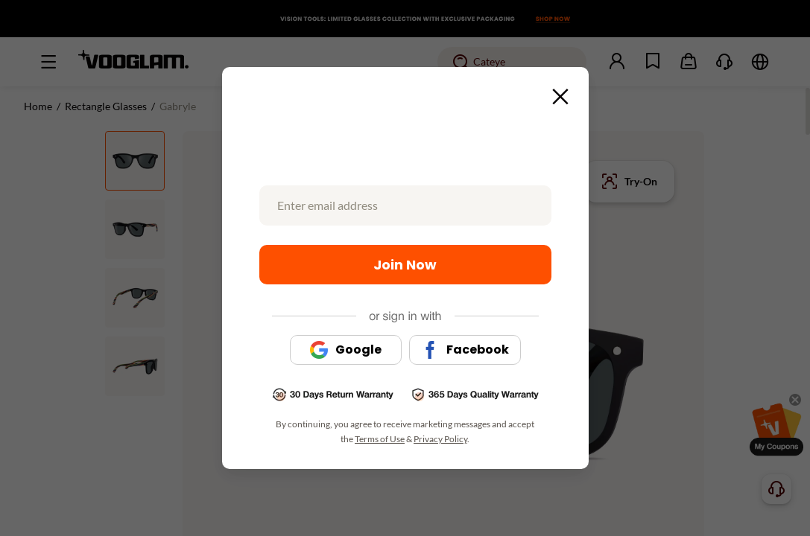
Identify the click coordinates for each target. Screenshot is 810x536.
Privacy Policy (440, 438)
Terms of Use (380, 438)
